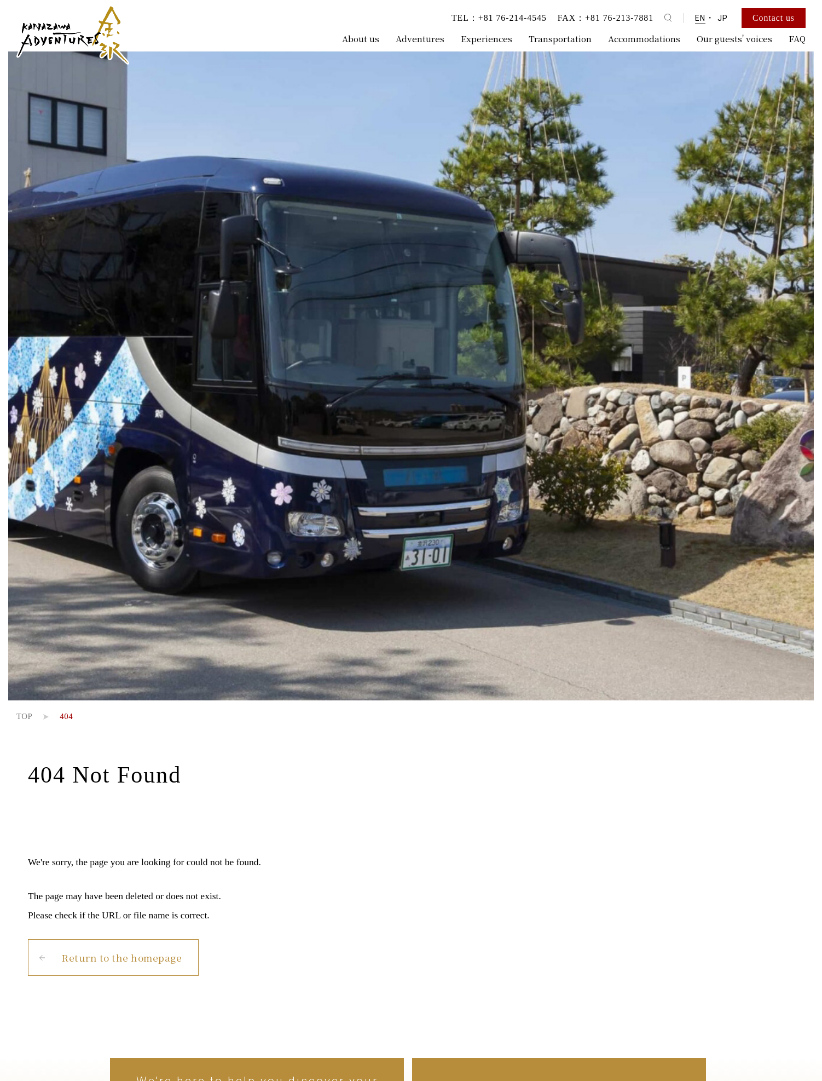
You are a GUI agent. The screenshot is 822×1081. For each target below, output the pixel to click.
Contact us (773, 17)
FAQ (797, 38)
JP (722, 18)
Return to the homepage (121, 957)
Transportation (560, 38)
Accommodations (644, 38)
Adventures (420, 38)
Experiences (486, 38)
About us (360, 38)
